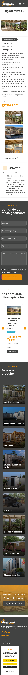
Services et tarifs (7, 641)
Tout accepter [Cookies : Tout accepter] (10, 660)
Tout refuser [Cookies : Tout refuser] (10, 663)
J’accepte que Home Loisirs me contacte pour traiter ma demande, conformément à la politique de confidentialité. (13, 271)
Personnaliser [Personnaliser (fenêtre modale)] (10, 667)
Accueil (4, 639)
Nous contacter (6, 643)
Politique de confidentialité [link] (10, 670)
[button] (22, 3)
